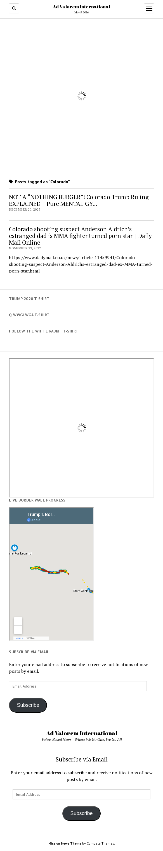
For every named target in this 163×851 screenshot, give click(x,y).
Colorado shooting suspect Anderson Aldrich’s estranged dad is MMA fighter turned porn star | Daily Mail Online (80, 235)
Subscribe (28, 705)
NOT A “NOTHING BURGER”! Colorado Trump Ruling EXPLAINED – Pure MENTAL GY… (79, 200)
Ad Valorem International (81, 7)
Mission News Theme (64, 843)
